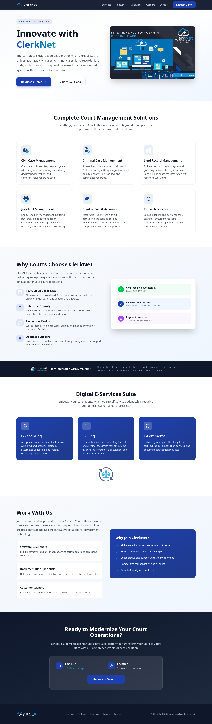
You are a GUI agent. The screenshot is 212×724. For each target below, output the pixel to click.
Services (106, 4)
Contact (164, 4)
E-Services (135, 4)
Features (121, 4)
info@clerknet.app (75, 668)
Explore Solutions (69, 82)
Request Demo (184, 4)
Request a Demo (34, 82)
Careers (150, 4)
